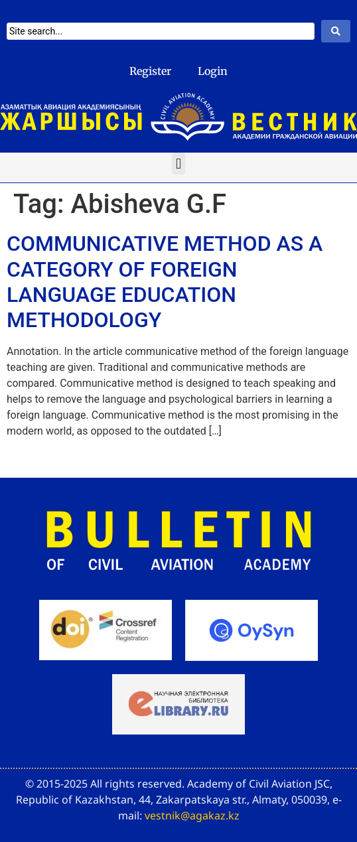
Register (150, 71)
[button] (178, 164)
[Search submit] (335, 31)
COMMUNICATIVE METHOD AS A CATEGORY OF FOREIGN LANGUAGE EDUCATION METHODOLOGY (164, 281)
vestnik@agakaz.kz (192, 815)
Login (213, 71)
